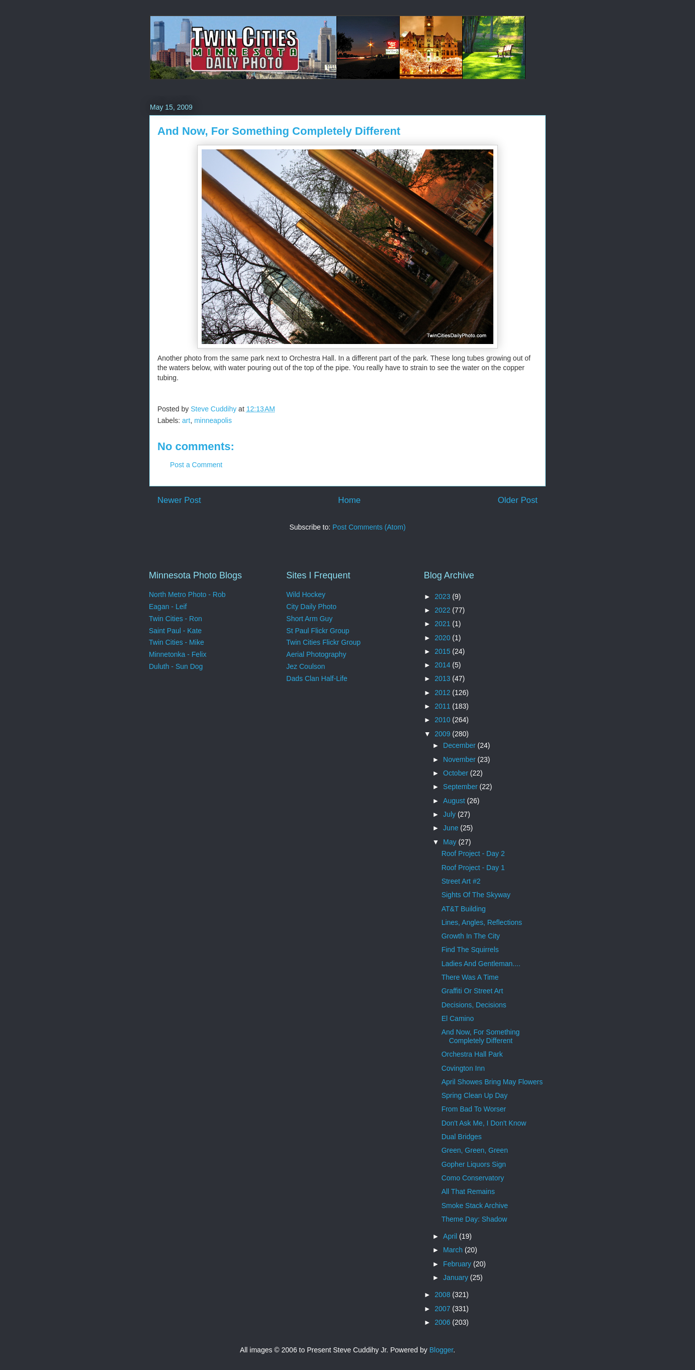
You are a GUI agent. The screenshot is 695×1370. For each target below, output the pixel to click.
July (450, 814)
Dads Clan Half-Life (316, 678)
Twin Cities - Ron (175, 619)
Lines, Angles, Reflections (482, 922)
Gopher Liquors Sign (474, 1164)
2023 (443, 596)
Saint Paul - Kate (175, 631)
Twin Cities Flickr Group (323, 642)
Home (349, 500)
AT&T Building (464, 909)
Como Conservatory (473, 1178)
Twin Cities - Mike (176, 642)
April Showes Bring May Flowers (492, 1082)
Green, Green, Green (475, 1150)
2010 (443, 720)
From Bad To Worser (474, 1109)
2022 (443, 610)
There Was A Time (470, 977)
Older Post (518, 500)
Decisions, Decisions (474, 1005)
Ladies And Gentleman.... (481, 964)
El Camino (458, 1018)
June (451, 828)
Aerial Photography (316, 654)
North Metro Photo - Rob (187, 594)
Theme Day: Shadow (474, 1219)
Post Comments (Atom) (368, 527)
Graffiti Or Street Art (472, 991)
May (450, 842)
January (456, 1277)
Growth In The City (471, 936)
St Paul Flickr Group (317, 631)
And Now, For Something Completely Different (481, 1036)
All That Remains (468, 1191)
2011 (443, 706)
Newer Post (179, 500)
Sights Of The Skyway (476, 895)
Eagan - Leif (168, 607)
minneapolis (213, 420)
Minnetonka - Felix (177, 654)
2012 (443, 693)
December (460, 745)
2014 (443, 665)
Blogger (441, 1350)
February (458, 1264)
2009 (443, 734)
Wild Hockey (305, 594)
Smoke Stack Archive (475, 1206)
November (460, 759)
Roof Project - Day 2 (473, 853)
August (455, 801)
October (456, 773)
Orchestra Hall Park (472, 1054)
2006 (443, 1322)
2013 (443, 678)
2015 (443, 651)
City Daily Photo (311, 607)
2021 (443, 624)
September (461, 787)
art (186, 420)
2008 (443, 1295)
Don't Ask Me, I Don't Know (484, 1123)
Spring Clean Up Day (475, 1095)
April (451, 1236)
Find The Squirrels (470, 950)
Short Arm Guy (309, 619)
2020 (443, 638)
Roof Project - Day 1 (473, 868)
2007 (443, 1309)
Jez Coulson (305, 666)
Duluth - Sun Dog (176, 666)
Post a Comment (196, 465)
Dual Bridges (462, 1137)
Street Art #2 (461, 881)
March (454, 1250)
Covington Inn (463, 1068)
